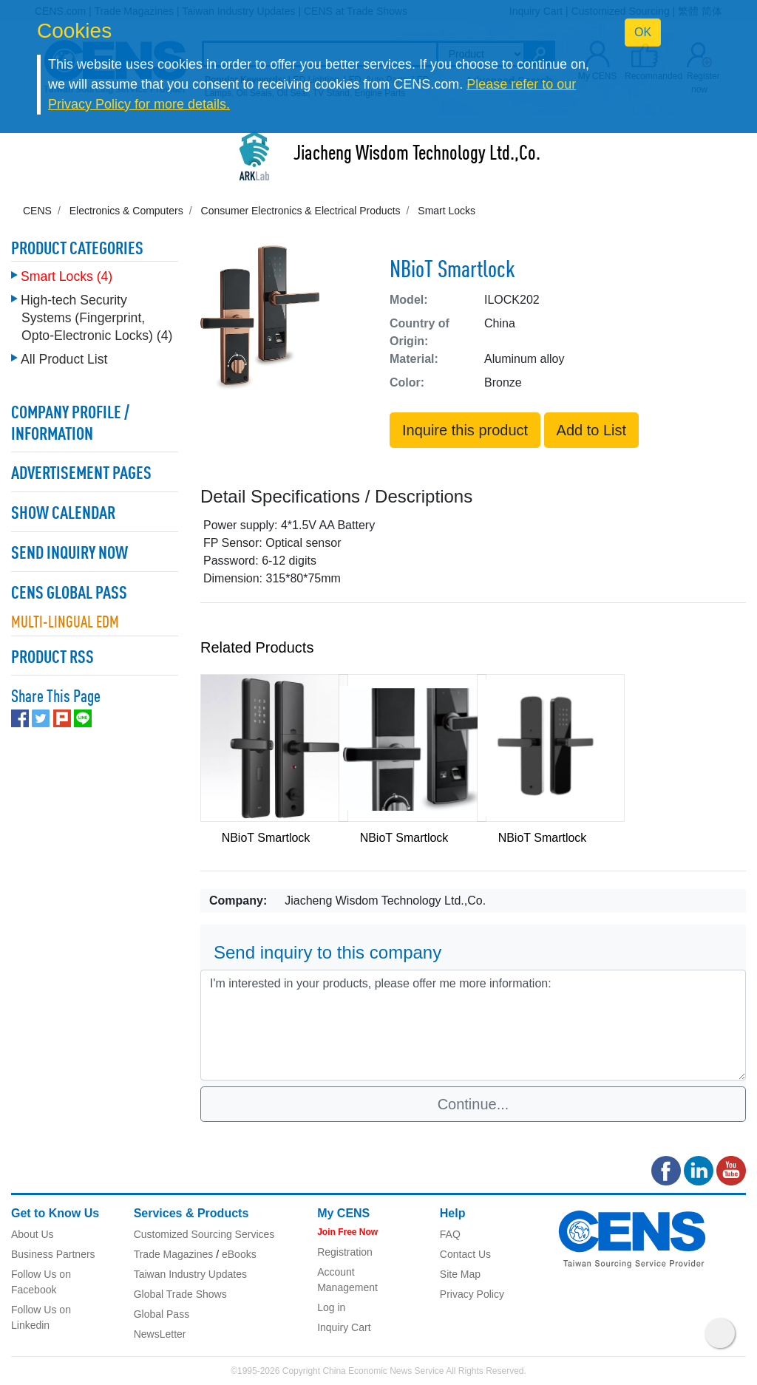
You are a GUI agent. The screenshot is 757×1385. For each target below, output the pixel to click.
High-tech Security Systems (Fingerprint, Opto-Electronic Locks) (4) (96, 318)
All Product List (64, 359)
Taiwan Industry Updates (190, 1274)
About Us (32, 1234)
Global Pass (161, 1314)
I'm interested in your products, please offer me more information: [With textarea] (473, 1025)
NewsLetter (160, 1334)
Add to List (592, 430)
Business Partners (53, 1254)
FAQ (450, 1234)
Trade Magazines (174, 1254)
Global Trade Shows (180, 1294)
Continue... (473, 1104)
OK (642, 32)
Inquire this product (465, 430)
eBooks (239, 1254)
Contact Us (465, 1254)
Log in (331, 1307)
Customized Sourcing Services (204, 1234)
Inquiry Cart (343, 1327)
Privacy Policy (472, 1294)
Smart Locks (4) (66, 276)
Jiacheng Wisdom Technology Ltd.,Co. (416, 154)
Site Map (460, 1274)
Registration (345, 1252)
